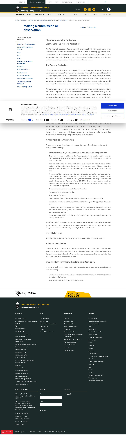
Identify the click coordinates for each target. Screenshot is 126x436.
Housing (90, 350)
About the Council (20, 320)
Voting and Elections (21, 386)
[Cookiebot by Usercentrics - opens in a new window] (10, 19)
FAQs (18, 54)
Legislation (20, 68)
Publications (68, 315)
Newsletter (67, 331)
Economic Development (95, 339)
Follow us (67, 391)
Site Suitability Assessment (25, 80)
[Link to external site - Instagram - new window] (70, 396)
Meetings (18, 367)
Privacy (24, 433)
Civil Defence (92, 331)
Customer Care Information (23, 335)
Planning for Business (23, 77)
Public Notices (44, 328)
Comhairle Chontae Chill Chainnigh (35, 306)
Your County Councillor (22, 420)
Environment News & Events (48, 325)
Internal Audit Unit (20, 354)
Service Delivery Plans (21, 377)
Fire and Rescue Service (47, 333)
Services (91, 315)
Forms (19, 60)
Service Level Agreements (23, 380)
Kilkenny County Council (30, 309)
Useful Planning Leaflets (24, 88)
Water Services (92, 379)
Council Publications (70, 346)
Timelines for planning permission (24, 84)
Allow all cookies (112, 4)
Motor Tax (91, 360)
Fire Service (91, 347)
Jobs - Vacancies (20, 359)
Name (41, 395)
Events (42, 331)
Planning (91, 366)
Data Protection (20, 338)
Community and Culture (95, 333)
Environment (92, 341)
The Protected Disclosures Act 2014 (25, 383)
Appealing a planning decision (26, 46)
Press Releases (44, 320)
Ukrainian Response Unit (95, 377)
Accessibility (7, 432)
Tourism (90, 371)
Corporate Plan (68, 322)
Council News (44, 322)
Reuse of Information (21, 375)
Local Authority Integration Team (98, 358)
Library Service (92, 355)
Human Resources (20, 351)
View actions (91, 29)
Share (83, 29)
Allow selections (112, 9)
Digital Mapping (93, 336)
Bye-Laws (18, 327)
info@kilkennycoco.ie (26, 407)
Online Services (20, 369)
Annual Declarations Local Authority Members (26, 324)
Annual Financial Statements (72, 341)
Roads (90, 369)
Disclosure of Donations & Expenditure (23, 342)
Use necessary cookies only (113, 14)
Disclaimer (32, 433)
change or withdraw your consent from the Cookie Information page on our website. (68, 13)
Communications (20, 330)
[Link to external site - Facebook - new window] (65, 396)
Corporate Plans (20, 333)
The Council (19, 315)
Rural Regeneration (70, 333)
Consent (43, 413)
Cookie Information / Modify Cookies (54, 433)
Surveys (66, 320)
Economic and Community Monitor (25, 346)
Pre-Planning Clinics (23, 71)
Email (41, 403)
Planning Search (22, 74)
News (41, 315)
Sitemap (17, 433)
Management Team (21, 417)
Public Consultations (21, 372)
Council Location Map (21, 423)
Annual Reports (68, 325)
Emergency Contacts (21, 415)
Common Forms (69, 352)
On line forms (92, 320)
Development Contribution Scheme (25, 50)
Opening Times (19, 426)
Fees (18, 57)
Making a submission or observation (25, 64)
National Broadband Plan (96, 363)
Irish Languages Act (21, 356)
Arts (89, 328)
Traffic (90, 374)
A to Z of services (93, 325)
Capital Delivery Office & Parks (97, 322)
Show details (84, 19)
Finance (90, 344)
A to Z (39, 433)
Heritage (91, 352)
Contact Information (21, 391)
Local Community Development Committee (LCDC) (24, 363)
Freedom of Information (22, 348)
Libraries (66, 349)
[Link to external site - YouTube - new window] (68, 396)
